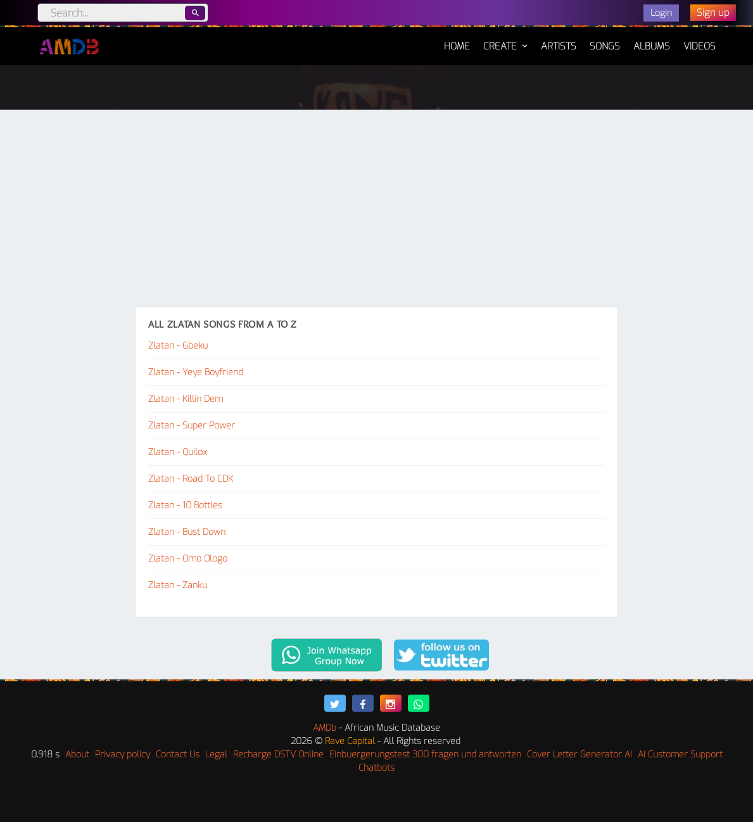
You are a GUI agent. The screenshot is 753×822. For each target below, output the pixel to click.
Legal (216, 754)
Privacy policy (122, 754)
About (77, 754)
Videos (699, 46)
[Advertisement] (376, 211)
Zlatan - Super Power (191, 426)
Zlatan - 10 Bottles (185, 505)
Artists (558, 46)
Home (457, 40)
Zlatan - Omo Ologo (187, 559)
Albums (651, 46)
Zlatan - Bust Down (186, 532)
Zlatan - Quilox (177, 452)
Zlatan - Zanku (177, 585)
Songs (605, 46)
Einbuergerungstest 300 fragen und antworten (425, 754)
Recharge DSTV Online (278, 754)
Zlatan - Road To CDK (190, 479)
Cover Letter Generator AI (579, 754)
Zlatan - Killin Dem (185, 399)
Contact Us (177, 754)
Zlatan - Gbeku (178, 346)
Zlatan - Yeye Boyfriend (195, 372)
